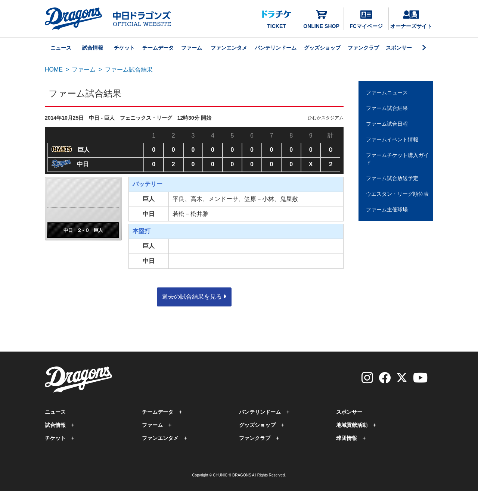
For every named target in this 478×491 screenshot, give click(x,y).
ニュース (60, 48)
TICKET (276, 19)
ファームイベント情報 (392, 139)
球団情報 (346, 438)
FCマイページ (366, 19)
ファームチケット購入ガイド (397, 159)
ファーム (191, 48)
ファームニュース (387, 92)
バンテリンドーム (276, 48)
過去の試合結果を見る (194, 296)
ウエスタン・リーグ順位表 (397, 194)
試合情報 (92, 48)
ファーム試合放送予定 (392, 178)
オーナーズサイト (411, 19)
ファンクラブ (363, 48)
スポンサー (399, 48)
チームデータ (158, 48)
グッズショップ (322, 48)
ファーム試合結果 (387, 108)
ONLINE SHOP (321, 19)
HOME (54, 69)
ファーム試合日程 (387, 124)
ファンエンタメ (229, 48)
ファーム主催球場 (387, 210)
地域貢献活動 (351, 425)
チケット (124, 48)
